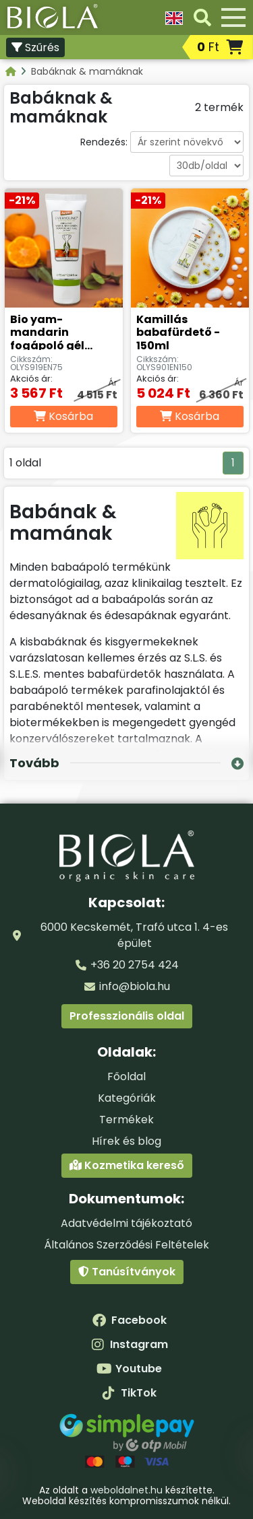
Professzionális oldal (126, 1016)
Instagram (129, 1344)
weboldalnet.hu (126, 1490)
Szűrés (35, 47)
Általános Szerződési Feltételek (126, 1244)
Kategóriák (127, 1098)
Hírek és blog (126, 1141)
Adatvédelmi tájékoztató (126, 1223)
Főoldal (126, 1076)
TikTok (129, 1393)
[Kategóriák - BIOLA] (11, 71)
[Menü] (233, 17)
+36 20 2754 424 (134, 965)
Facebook (129, 1320)
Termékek (126, 1119)
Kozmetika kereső (126, 1165)
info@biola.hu (134, 986)
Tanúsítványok (126, 1271)
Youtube (129, 1368)
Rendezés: (104, 142)
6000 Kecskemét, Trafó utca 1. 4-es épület (134, 935)
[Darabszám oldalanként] (206, 165)
